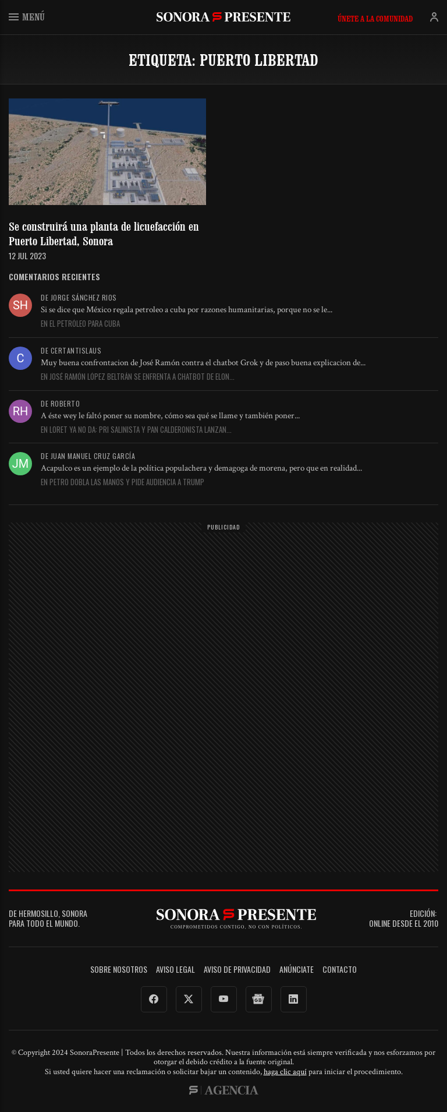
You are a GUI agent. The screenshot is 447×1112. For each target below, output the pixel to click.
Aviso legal (175, 970)
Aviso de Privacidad (237, 970)
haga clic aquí (285, 1072)
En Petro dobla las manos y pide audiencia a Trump (122, 482)
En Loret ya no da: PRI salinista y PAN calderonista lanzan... (136, 430)
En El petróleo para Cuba (80, 324)
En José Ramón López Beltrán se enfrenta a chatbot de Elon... (138, 377)
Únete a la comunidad (375, 18)
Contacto (339, 970)
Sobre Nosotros (118, 970)
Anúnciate (296, 970)
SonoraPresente (223, 16)
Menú (27, 16)
